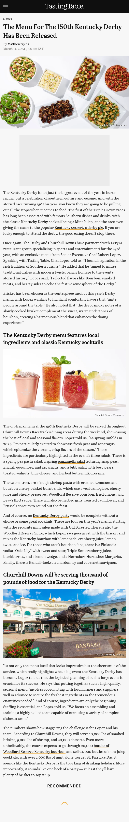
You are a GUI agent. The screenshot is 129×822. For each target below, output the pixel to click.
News (7, 19)
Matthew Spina (18, 43)
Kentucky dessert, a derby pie (79, 227)
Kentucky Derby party (51, 515)
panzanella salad (71, 461)
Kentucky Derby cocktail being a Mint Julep (57, 221)
